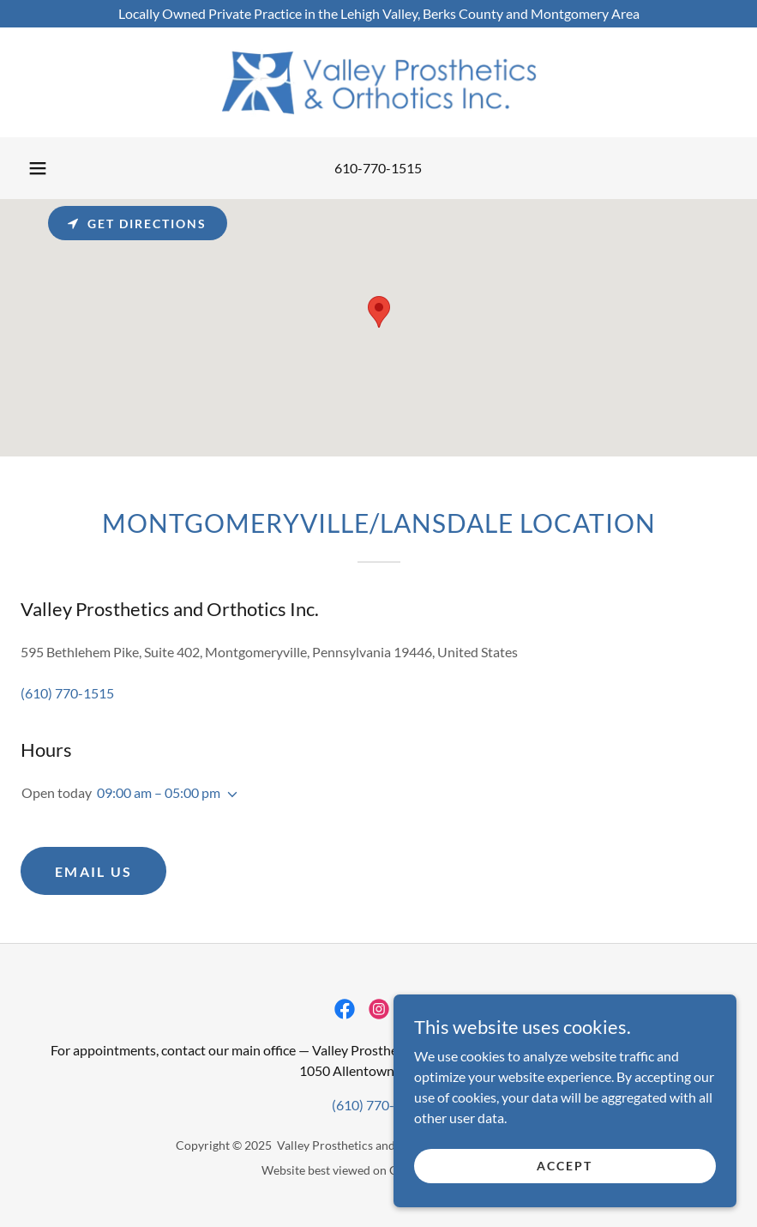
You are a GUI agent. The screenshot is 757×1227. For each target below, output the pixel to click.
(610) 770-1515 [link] (67, 693)
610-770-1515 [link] (378, 168)
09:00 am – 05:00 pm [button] (158, 792)
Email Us (93, 871)
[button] (38, 168)
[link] (378, 82)
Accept (564, 1165)
